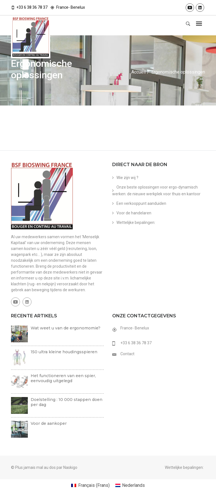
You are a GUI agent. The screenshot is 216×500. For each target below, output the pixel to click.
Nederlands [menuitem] (133, 485)
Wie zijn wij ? (127, 177)
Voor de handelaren (133, 213)
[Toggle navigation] (199, 24)
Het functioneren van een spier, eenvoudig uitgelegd (63, 378)
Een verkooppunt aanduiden (141, 203)
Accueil (138, 72)
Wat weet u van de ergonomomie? (65, 328)
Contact (127, 354)
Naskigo (70, 467)
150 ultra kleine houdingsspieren (64, 351)
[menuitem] (90, 485)
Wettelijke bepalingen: (135, 222)
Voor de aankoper (49, 423)
